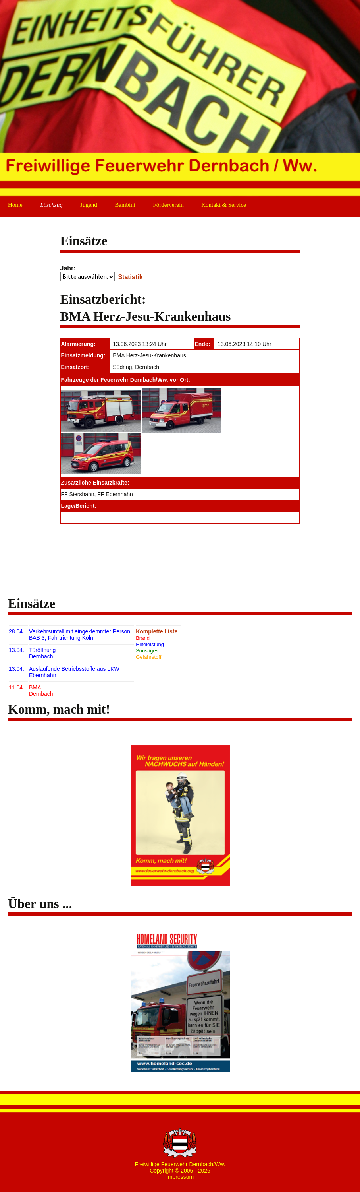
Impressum (180, 1177)
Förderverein (168, 205)
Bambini (125, 205)
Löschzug (51, 205)
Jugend (88, 205)
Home (15, 205)
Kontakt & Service (223, 205)
